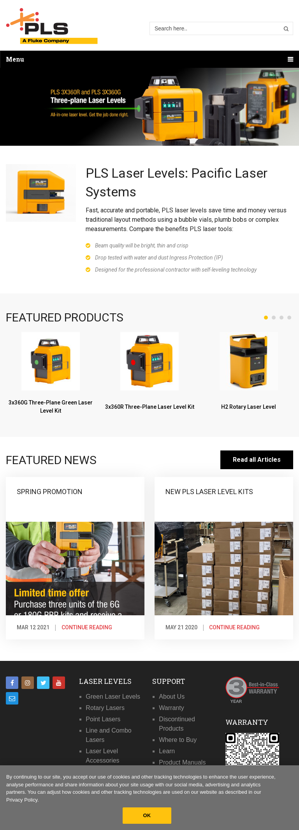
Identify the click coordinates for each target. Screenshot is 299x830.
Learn (167, 751)
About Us (172, 696)
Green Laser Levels (113, 696)
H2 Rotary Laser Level (248, 406)
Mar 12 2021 (33, 627)
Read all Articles (257, 459)
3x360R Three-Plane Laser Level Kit (149, 406)
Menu (15, 59)
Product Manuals (182, 762)
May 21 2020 (181, 627)
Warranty (171, 708)
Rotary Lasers (105, 708)
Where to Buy (178, 739)
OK (147, 815)
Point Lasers (103, 719)
